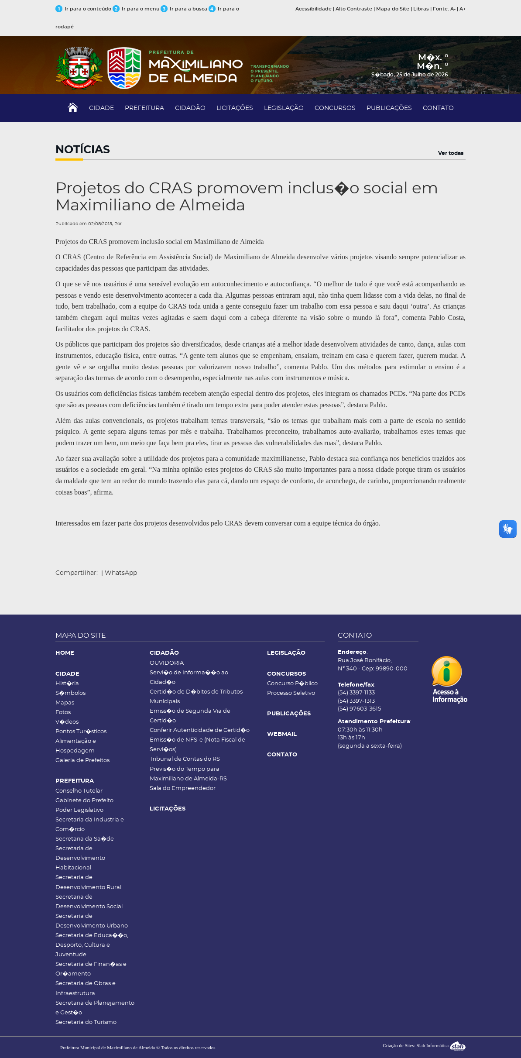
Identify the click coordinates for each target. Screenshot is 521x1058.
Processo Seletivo (291, 693)
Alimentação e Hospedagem (75, 746)
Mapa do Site (392, 9)
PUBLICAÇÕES (389, 108)
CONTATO (438, 108)
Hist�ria (67, 684)
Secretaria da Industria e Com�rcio (89, 824)
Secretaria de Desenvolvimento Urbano (91, 921)
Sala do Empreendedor (183, 788)
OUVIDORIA (167, 663)
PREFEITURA (144, 108)
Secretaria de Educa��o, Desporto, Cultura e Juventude (91, 945)
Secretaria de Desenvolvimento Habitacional (80, 858)
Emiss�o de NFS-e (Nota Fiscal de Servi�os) (197, 744)
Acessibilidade (313, 9)
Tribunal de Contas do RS (185, 759)
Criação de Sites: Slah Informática (424, 1045)
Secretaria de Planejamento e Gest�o (94, 1008)
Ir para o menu (137, 9)
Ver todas (450, 153)
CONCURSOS (335, 108)
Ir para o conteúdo (83, 9)
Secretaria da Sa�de (84, 839)
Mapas (64, 703)
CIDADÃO (190, 108)
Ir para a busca (184, 9)
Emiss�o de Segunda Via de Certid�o (190, 716)
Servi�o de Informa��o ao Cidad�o (189, 677)
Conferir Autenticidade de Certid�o (200, 730)
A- (453, 9)
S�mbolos (70, 693)
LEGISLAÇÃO (284, 108)
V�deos (67, 722)
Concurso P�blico (292, 684)
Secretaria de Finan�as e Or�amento (91, 969)
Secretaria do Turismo (86, 1022)
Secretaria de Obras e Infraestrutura (85, 988)
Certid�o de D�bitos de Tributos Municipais (196, 696)
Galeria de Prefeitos (82, 760)
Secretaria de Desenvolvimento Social (89, 902)
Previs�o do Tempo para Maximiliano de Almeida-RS (188, 774)
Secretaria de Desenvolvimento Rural (88, 882)
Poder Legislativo (79, 810)
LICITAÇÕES (234, 108)
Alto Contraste (354, 9)
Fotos (63, 712)
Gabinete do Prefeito (84, 801)
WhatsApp (121, 573)
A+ (462, 9)
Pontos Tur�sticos (80, 732)
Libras (421, 9)
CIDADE (101, 108)
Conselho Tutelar (79, 791)
